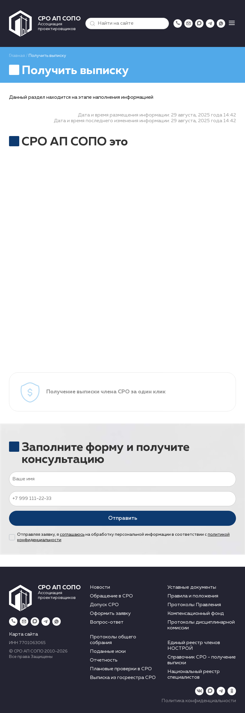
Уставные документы (191, 587)
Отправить (122, 518)
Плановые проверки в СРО (121, 669)
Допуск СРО (104, 605)
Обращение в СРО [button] (111, 596)
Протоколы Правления (194, 605)
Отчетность (104, 660)
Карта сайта (23, 634)
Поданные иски (108, 651)
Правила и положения (192, 596)
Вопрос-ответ (107, 622)
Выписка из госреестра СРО (123, 677)
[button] (91, 23)
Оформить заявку (110, 613)
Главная (17, 56)
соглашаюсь (72, 534)
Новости (100, 587)
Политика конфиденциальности (198, 701)
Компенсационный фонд (195, 613)
